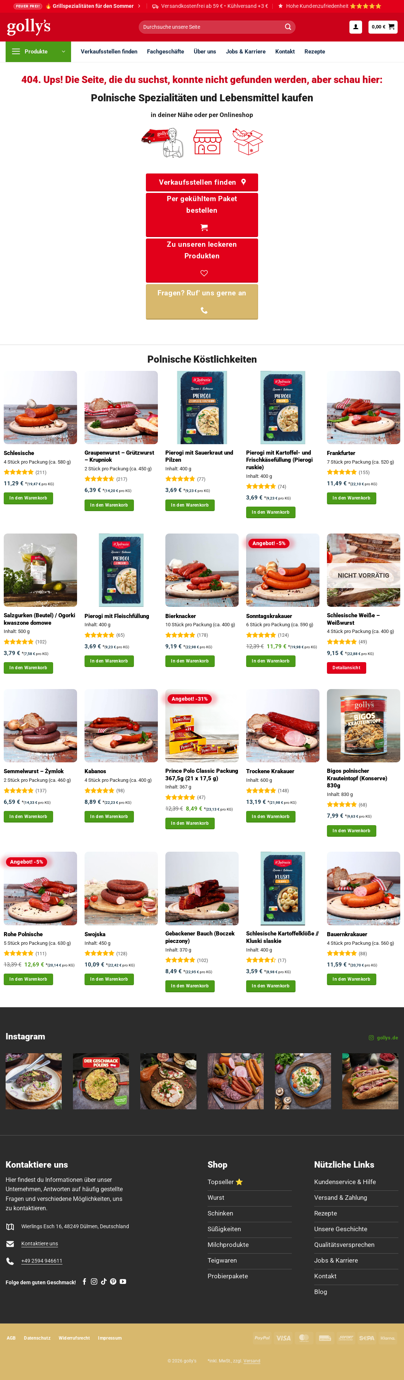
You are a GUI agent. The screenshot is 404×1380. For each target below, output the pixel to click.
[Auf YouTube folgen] (123, 1282)
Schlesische (19, 453)
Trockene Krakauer (270, 771)
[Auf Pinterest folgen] (113, 1282)
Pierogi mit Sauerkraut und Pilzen (199, 456)
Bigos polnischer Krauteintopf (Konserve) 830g (357, 778)
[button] (355, 27)
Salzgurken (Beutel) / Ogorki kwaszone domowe (39, 619)
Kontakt (285, 51)
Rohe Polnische (23, 934)
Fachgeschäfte (165, 51)
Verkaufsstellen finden (109, 51)
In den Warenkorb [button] (28, 498)
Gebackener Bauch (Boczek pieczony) (200, 937)
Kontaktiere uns (39, 1244)
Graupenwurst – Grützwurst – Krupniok (119, 456)
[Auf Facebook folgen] (84, 1282)
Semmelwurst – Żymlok (34, 771)
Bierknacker (180, 616)
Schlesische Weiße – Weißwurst (353, 619)
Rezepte (314, 51)
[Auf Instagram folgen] (94, 1282)
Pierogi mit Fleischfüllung (117, 616)
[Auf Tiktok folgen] (104, 1282)
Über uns (205, 51)
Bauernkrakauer (347, 934)
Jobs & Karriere (246, 51)
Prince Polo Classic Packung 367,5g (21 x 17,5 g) (201, 775)
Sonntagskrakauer (269, 616)
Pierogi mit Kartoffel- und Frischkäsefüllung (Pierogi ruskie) (279, 460)
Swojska (95, 934)
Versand (252, 1361)
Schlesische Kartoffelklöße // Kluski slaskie (282, 937)
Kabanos (95, 771)
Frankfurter (341, 453)
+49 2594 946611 (41, 1261)
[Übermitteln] (288, 27)
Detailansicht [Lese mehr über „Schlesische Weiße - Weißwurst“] (346, 667)
